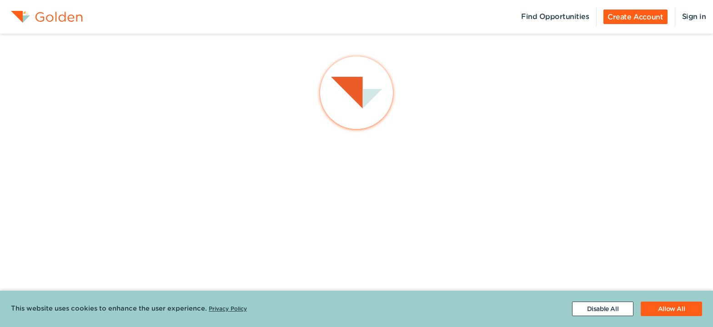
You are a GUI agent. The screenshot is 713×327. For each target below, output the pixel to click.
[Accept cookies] (671, 309)
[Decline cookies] (602, 309)
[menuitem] (41, 16)
